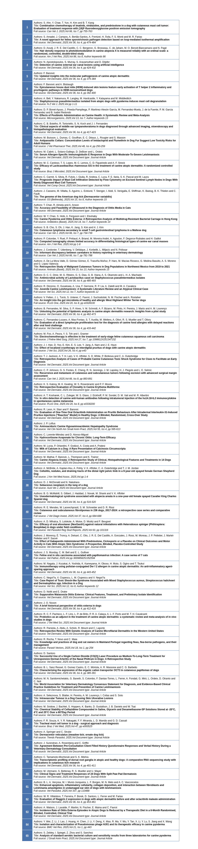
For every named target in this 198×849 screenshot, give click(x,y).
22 (27, 289)
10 (27, 142)
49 (27, 631)
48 (27, 618)
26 (27, 336)
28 (27, 360)
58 (27, 747)
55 (27, 710)
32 (27, 413)
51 (27, 657)
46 (27, 594)
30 (27, 387)
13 (27, 181)
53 (27, 684)
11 (27, 154)
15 (27, 207)
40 (27, 511)
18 (27, 241)
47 (27, 605)
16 (27, 219)
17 (27, 230)
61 (27, 786)
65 (27, 835)
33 (27, 426)
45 (27, 582)
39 (27, 497)
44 (27, 567)
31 (27, 399)
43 (27, 555)
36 (27, 459)
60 (27, 774)
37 (27, 472)
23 (27, 300)
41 (27, 525)
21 (27, 277)
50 (27, 643)
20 (27, 265)
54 (27, 698)
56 (27, 723)
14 (27, 195)
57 (27, 734)
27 (27, 347)
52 (27, 670)
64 (27, 824)
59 (27, 761)
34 (27, 437)
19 (27, 252)
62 (27, 799)
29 (27, 374)
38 (27, 485)
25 (27, 324)
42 (27, 541)
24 (27, 311)
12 (27, 167)
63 (27, 811)
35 (27, 448)
